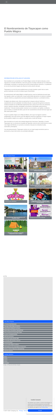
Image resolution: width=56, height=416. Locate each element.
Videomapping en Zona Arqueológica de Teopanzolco (15, 346)
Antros (5, 356)
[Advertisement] (28, 15)
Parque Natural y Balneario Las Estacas (12, 328)
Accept (40, 410)
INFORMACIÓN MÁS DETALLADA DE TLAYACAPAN (17, 78)
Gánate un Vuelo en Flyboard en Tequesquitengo (14, 348)
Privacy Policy (45, 407)
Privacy (21, 410)
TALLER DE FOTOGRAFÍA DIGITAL (10, 334)
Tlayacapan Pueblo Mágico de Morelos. (12, 326)
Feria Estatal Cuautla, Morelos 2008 (11, 338)
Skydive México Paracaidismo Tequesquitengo (13, 330)
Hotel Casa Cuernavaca (9, 336)
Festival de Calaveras (8, 350)
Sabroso (5, 361)
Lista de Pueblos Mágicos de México (11, 344)
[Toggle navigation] (6, 2)
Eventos (5, 358)
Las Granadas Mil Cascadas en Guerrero (12, 340)
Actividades (6, 363)
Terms (25, 410)
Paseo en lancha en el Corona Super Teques (13, 332)
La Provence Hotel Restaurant (10, 324)
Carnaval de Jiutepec (8, 342)
